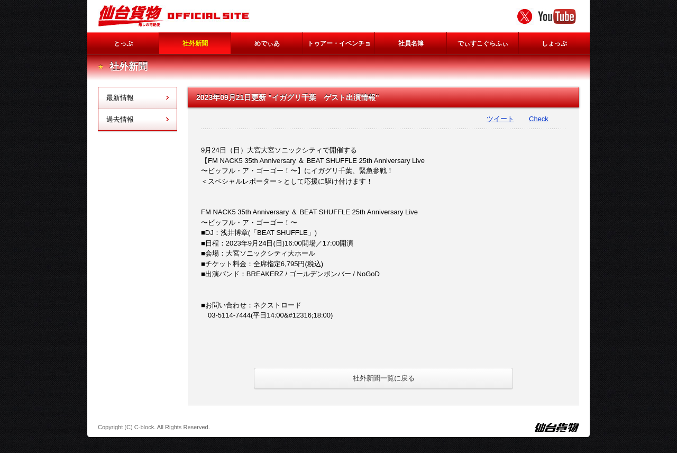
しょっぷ (554, 43)
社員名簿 (411, 43)
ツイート (500, 119)
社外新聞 (195, 43)
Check (538, 119)
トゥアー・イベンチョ (339, 43)
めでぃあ (267, 43)
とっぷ (123, 43)
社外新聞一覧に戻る (384, 378)
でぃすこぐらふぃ (483, 43)
